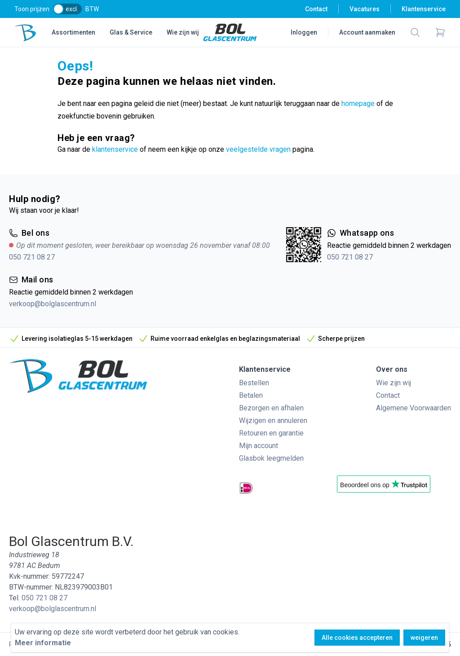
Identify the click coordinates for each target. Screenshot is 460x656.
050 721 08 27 (32, 257)
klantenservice (115, 149)
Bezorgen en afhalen (271, 408)
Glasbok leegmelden (271, 458)
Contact (316, 9)
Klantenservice (424, 9)
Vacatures (364, 9)
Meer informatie (43, 642)
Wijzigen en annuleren (273, 420)
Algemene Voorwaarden (413, 408)
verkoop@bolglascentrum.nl (52, 303)
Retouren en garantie (271, 433)
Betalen (251, 395)
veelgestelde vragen (258, 149)
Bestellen (254, 383)
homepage (358, 103)
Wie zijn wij (183, 32)
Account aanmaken (367, 32)
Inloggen (304, 32)
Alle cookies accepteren (357, 637)
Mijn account (258, 445)
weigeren (424, 637)
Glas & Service (131, 32)
